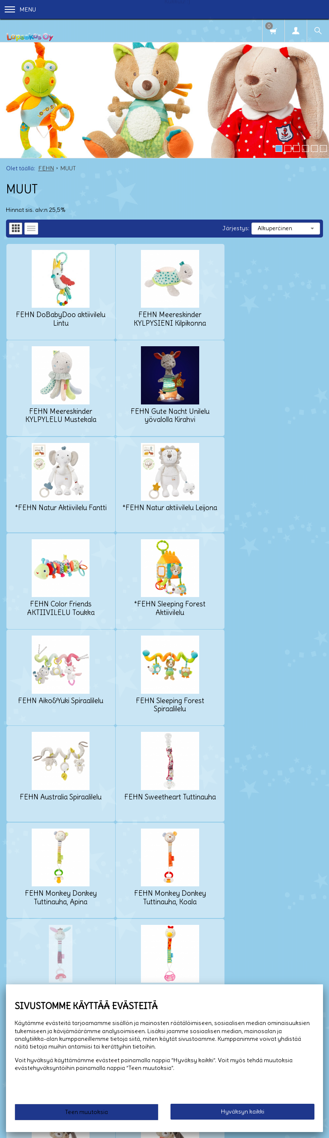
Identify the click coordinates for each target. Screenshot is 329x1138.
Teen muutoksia (86, 1112)
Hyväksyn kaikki (242, 1111)
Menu (20, 9)
